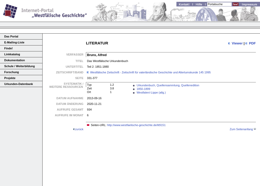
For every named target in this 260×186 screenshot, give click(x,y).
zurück (79, 129)
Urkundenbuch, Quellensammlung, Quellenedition (168, 85)
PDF (252, 43)
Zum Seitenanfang (241, 129)
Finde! (8, 48)
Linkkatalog (12, 54)
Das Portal (11, 36)
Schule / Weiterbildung (19, 66)
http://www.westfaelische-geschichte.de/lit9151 (136, 125)
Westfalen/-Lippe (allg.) (151, 92)
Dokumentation (14, 60)
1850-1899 (143, 88)
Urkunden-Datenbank (18, 84)
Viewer (237, 43)
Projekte (9, 78)
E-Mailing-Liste (14, 42)
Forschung (11, 72)
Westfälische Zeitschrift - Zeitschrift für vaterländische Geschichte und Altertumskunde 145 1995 (150, 72)
